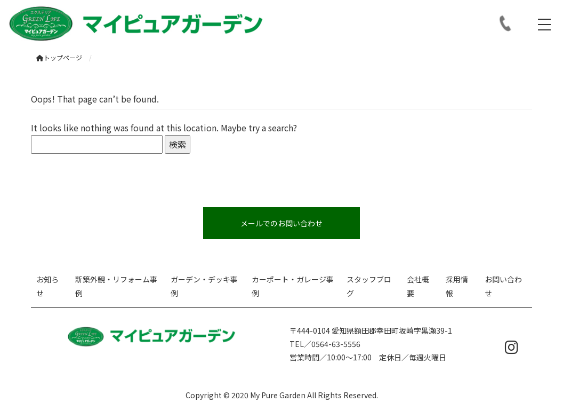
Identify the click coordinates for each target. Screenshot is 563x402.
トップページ (59, 57)
